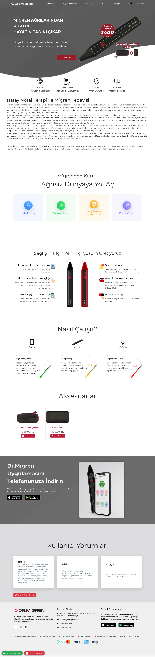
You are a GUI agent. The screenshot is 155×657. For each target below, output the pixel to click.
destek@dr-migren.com (68, 620)
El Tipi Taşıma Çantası (28, 428)
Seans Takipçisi (114, 265)
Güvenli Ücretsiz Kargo (117, 89)
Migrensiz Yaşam (126, 213)
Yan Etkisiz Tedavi (61, 213)
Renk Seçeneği (114, 294)
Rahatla (123, 347)
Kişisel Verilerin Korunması (26, 636)
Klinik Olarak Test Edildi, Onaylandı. (67, 89)
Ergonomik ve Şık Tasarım (34, 265)
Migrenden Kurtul (77, 176)
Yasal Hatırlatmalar (47, 636)
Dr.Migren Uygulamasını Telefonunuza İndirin (35, 473)
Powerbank (57, 428)
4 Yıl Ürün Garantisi (96, 89)
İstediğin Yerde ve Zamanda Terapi (94, 213)
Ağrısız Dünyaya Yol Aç (77, 184)
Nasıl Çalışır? (77, 329)
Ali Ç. (64, 564)
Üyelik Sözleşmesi (66, 636)
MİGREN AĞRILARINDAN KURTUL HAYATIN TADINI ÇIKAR (38, 26)
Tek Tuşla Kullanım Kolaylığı (33, 278)
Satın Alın (67, 58)
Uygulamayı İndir (23, 359)
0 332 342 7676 (64, 624)
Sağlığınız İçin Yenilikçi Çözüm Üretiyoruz (77, 253)
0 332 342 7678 (64, 627)
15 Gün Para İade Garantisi (40, 89)
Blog (122, 636)
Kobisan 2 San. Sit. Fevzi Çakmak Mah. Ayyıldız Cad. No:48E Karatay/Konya (76, 615)
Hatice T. (22, 562)
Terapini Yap (67, 359)
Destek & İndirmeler (111, 609)
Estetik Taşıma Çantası (119, 278)
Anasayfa (50, 3)
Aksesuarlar (77, 396)
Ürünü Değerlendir (25, 595)
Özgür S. (110, 565)
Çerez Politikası (84, 636)
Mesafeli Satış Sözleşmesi (105, 636)
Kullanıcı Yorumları (77, 546)
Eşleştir (31, 347)
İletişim (117, 3)
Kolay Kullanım (28, 213)
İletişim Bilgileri (65, 609)
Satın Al (88, 3)
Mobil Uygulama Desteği (35, 294)
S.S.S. (102, 3)
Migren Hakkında (70, 3)
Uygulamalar (134, 636)
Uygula (77, 347)
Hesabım (140, 4)
